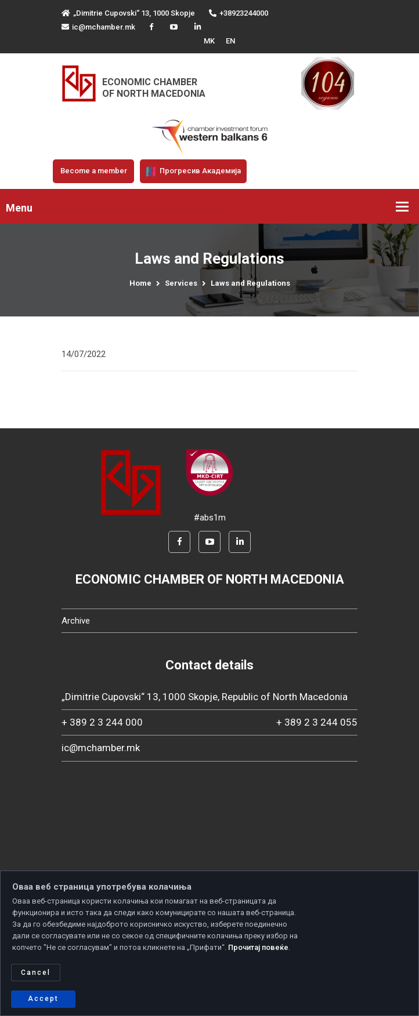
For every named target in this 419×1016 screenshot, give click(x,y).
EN (230, 41)
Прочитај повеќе (258, 947)
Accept (43, 999)
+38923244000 (238, 13)
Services (181, 283)
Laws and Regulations (250, 283)
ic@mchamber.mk (98, 27)
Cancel (35, 972)
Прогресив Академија (193, 171)
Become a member (93, 170)
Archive (76, 621)
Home (140, 283)
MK (209, 41)
